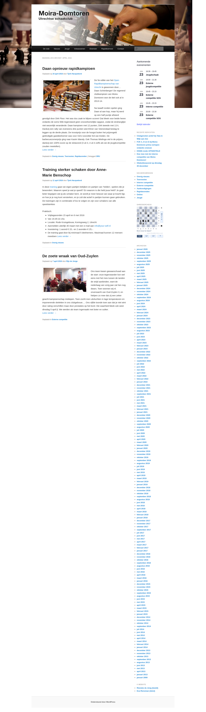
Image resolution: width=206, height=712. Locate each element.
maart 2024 (141, 309)
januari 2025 (142, 285)
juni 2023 (141, 337)
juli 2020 (140, 430)
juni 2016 (141, 569)
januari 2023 (142, 349)
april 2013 (141, 671)
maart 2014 (141, 641)
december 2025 (143, 252)
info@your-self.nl (102, 226)
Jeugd (67, 49)
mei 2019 (141, 472)
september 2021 (144, 394)
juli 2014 (140, 629)
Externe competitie (59, 320)
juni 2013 (141, 665)
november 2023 (143, 322)
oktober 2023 (142, 325)
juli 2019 (140, 466)
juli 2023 (140, 334)
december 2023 (143, 319)
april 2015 (141, 605)
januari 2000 (142, 677)
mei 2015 (141, 602)
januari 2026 (142, 249)
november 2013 (143, 653)
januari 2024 (142, 316)
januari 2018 (142, 518)
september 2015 (144, 593)
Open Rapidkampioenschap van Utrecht (106, 83)
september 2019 (144, 460)
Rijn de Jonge (72, 261)
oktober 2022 (142, 358)
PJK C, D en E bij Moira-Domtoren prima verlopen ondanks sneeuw (148, 145)
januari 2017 (142, 551)
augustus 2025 (143, 264)
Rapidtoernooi (107, 49)
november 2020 (143, 418)
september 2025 (144, 261)
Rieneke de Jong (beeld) (147, 688)
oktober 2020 (142, 421)
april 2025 (141, 276)
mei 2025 (141, 273)
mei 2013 (141, 668)
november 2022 (143, 355)
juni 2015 (141, 599)
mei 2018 (141, 506)
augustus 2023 (143, 331)
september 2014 (144, 626)
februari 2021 (142, 409)
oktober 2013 (142, 656)
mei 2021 (141, 403)
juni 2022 (141, 367)
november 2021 (143, 388)
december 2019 (143, 451)
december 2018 (143, 487)
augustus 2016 (143, 566)
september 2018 (144, 496)
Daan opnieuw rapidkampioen (68, 68)
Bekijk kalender (143, 124)
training (53, 187)
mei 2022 (141, 370)
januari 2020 (142, 448)
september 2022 (144, 361)
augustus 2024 (143, 300)
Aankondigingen (144, 188)
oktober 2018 (142, 493)
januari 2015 (142, 614)
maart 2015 (141, 608)
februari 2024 (142, 313)
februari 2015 (142, 611)
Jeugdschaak (152, 75)
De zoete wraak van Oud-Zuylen (70, 256)
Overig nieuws (58, 156)
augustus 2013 (143, 662)
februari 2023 (142, 346)
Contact (120, 49)
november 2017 (143, 524)
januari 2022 (142, 382)
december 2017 (143, 521)
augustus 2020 (143, 427)
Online (139, 194)
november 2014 (143, 620)
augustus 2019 (143, 463)
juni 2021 (141, 400)
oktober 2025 (142, 258)
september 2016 (144, 563)
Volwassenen (79, 49)
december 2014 (143, 617)
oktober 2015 (142, 590)
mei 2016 (141, 572)
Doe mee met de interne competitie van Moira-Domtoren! (147, 157)
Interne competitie (154, 107)
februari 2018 (142, 515)
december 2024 (143, 288)
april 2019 (141, 475)
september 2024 (144, 297)
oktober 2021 (142, 391)
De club (46, 49)
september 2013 (144, 659)
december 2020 (143, 415)
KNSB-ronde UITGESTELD (148, 151)
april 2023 (141, 340)
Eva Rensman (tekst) (146, 691)
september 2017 (144, 530)
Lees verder (49, 149)
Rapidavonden (81, 156)
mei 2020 (141, 436)
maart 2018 (141, 512)
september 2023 (144, 328)
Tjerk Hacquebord (74, 74)
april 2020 (141, 439)
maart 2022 (141, 376)
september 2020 (144, 424)
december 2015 (143, 584)
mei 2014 (141, 635)
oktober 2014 (142, 623)
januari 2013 (142, 674)
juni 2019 (141, 469)
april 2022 (141, 373)
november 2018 (143, 490)
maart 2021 (141, 406)
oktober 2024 (142, 294)
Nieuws (57, 49)
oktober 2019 (142, 457)
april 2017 (141, 542)
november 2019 (143, 454)
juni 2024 (141, 303)
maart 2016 (141, 578)
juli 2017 (140, 533)
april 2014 (141, 638)
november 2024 (143, 291)
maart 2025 (141, 279)
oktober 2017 (142, 527)
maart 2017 (141, 545)
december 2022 (143, 352)
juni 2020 (141, 433)
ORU (98, 156)
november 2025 (143, 255)
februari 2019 (142, 481)
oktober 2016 (142, 560)
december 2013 (143, 650)
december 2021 (143, 385)
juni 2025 (141, 270)
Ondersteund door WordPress (103, 702)
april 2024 (141, 306)
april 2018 (141, 509)
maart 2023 (141, 343)
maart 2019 (141, 478)
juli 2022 (140, 364)
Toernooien (69, 156)
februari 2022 (142, 379)
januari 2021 (142, 412)
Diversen (93, 49)
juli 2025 (140, 267)
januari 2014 (142, 647)
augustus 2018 (143, 499)
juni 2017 (141, 536)
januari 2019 (142, 484)
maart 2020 (141, 442)
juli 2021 (140, 397)
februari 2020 (142, 445)
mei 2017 (141, 539)
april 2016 (141, 575)
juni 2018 (141, 502)
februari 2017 (142, 548)
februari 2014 (142, 644)
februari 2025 (142, 282)
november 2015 (143, 587)
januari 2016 (142, 581)
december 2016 (143, 554)
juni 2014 (141, 632)
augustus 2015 (143, 596)
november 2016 (143, 557)
